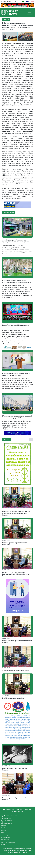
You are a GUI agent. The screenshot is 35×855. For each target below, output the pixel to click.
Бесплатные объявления (8, 842)
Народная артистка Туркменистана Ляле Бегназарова (15, 543)
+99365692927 (6, 818)
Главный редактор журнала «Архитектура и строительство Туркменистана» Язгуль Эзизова (16, 513)
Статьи (3, 832)
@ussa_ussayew (7, 823)
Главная (3, 825)
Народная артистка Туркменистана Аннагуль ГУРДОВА (16, 798)
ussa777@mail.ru (7, 821)
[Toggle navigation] (29, 12)
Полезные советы (6, 837)
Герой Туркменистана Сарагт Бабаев (13, 698)
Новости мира (5, 839)
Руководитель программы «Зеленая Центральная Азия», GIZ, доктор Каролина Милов (15, 574)
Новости (3, 830)
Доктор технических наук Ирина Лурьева (15, 670)
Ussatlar (6, 439)
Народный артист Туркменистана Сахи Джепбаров (14, 769)
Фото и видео (5, 835)
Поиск (3, 844)
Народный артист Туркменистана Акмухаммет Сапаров (17, 641)
